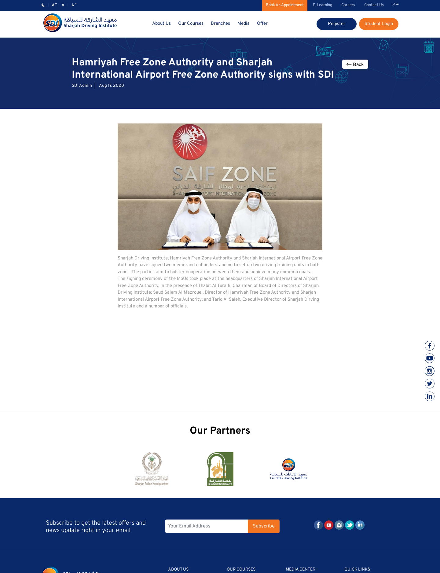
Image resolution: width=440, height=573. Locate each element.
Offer (262, 24)
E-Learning (322, 5)
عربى (395, 4)
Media (243, 24)
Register (336, 24)
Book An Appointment (285, 5)
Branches (220, 24)
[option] (152, 471)
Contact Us (374, 5)
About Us (161, 24)
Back (355, 65)
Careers (348, 5)
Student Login (379, 24)
